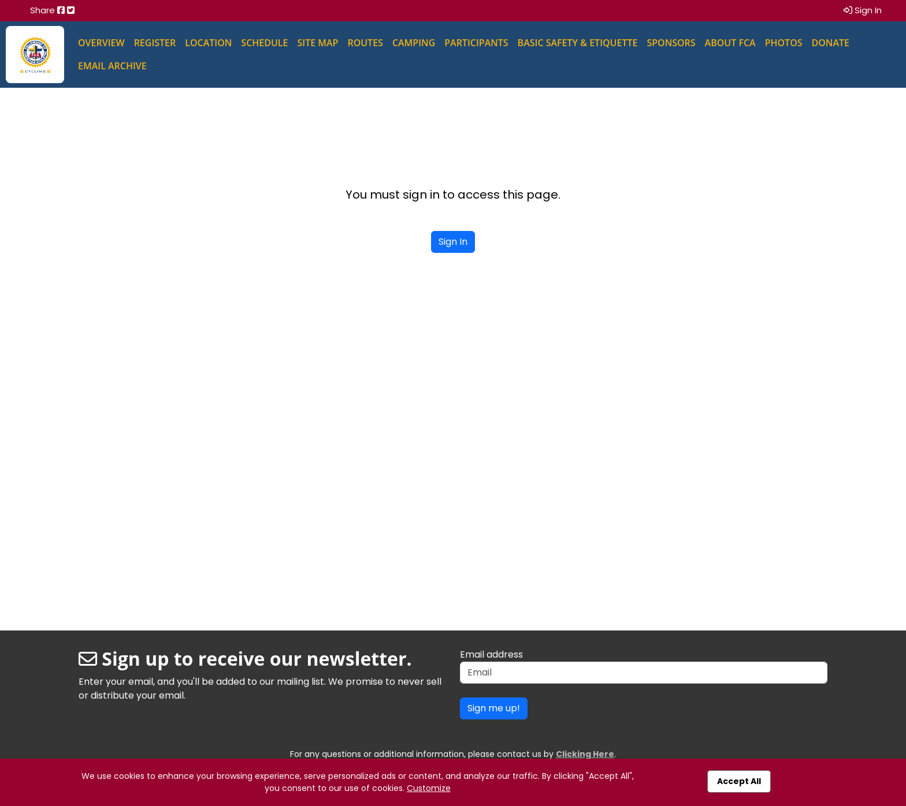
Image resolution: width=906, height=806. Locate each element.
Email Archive (112, 65)
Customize (429, 788)
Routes (365, 42)
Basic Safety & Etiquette (578, 42)
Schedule (264, 42)
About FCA (730, 42)
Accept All (739, 781)
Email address (491, 654)
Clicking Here (585, 754)
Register (155, 42)
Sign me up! (493, 708)
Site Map (317, 42)
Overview (101, 42)
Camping (413, 42)
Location (208, 42)
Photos (784, 42)
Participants (476, 42)
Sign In (863, 10)
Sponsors (671, 42)
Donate (830, 42)
